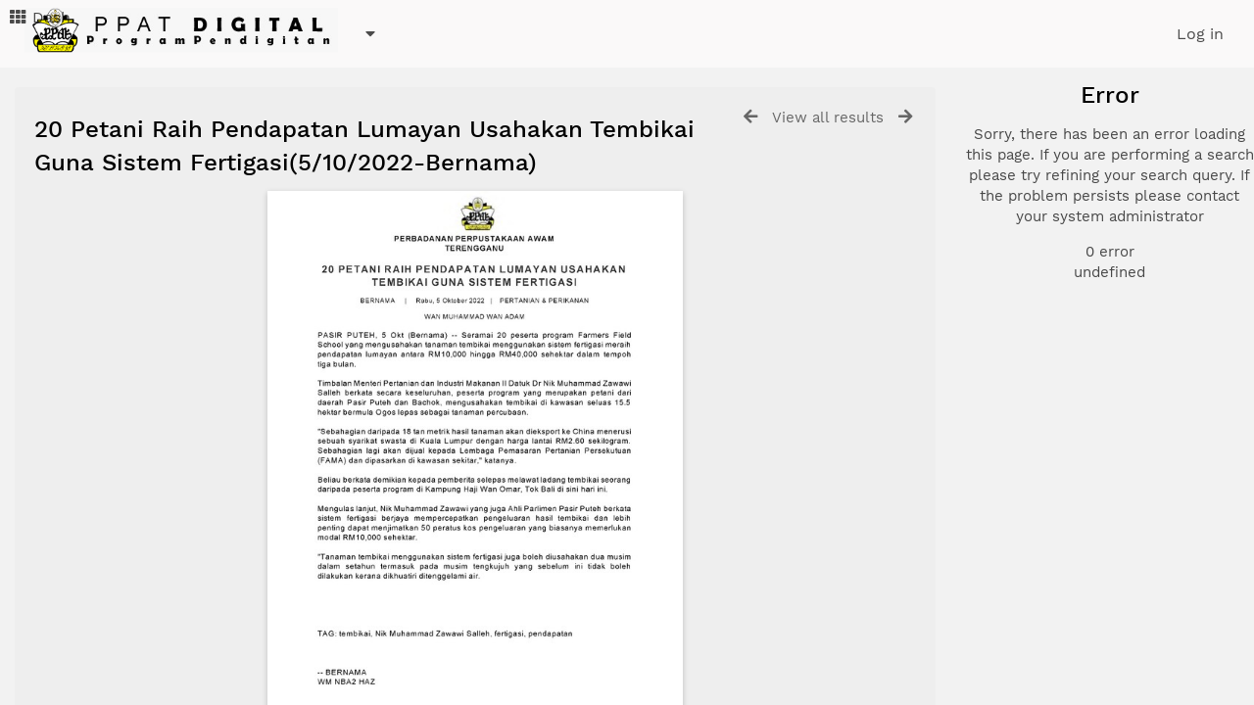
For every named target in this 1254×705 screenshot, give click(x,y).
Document (1050, 188)
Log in (1200, 33)
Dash (39, 17)
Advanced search (1060, 351)
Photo (1034, 164)
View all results (828, 117)
